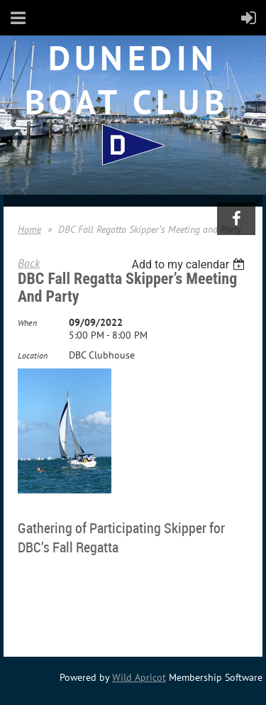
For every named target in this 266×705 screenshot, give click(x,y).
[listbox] (189, 264)
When (27, 322)
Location (33, 355)
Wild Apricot (139, 677)
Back (29, 263)
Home (29, 229)
